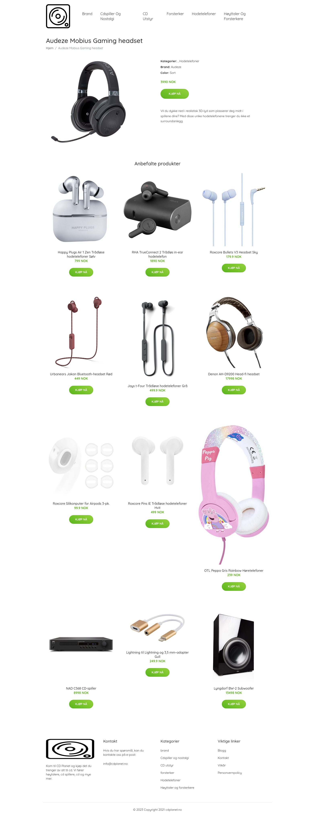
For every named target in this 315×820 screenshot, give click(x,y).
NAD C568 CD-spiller (81, 692)
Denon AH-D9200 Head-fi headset (234, 377)
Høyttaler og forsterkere (234, 18)
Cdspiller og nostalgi (110, 18)
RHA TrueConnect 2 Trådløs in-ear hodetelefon (157, 258)
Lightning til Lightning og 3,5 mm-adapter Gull (157, 658)
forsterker (175, 15)
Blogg (222, 754)
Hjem (49, 51)
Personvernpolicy (230, 776)
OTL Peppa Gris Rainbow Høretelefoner (234, 574)
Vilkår (222, 769)
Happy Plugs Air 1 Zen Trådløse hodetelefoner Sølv (81, 258)
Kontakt (223, 761)
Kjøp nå (175, 97)
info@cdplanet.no (115, 767)
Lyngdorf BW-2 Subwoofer (234, 692)
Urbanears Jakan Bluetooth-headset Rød (81, 377)
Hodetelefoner (204, 15)
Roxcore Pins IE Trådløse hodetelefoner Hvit (157, 509)
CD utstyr (148, 18)
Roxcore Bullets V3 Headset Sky (234, 256)
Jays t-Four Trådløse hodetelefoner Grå (157, 389)
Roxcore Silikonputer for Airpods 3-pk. (81, 507)
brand (87, 15)
